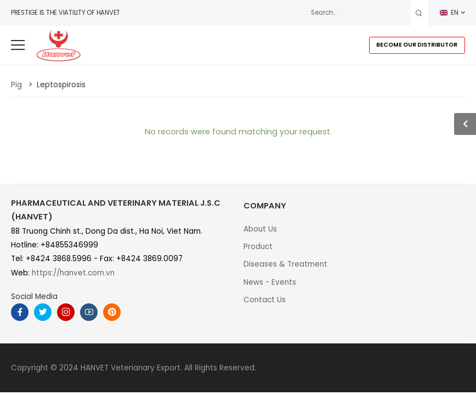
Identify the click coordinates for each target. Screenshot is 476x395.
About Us (260, 229)
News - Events (269, 282)
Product (258, 246)
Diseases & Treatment (285, 264)
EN (449, 12)
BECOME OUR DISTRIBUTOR (416, 45)
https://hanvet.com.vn (73, 273)
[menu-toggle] (18, 45)
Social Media (34, 296)
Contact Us (264, 300)
